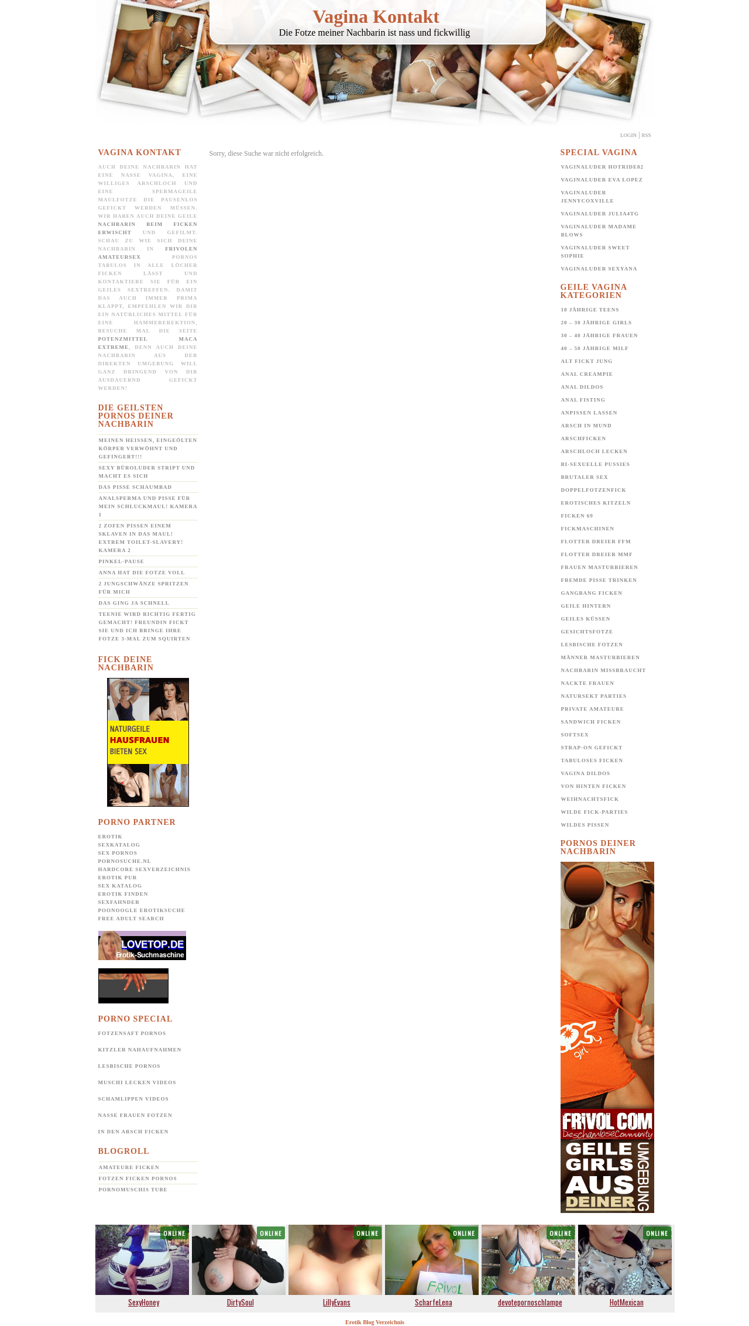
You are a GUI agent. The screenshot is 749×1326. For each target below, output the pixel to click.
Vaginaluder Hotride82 (602, 167)
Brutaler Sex (585, 477)
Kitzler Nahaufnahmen (140, 1050)
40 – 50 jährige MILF (595, 348)
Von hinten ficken (594, 786)
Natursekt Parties (594, 696)
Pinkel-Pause (122, 561)
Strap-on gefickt (592, 748)
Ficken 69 (577, 516)
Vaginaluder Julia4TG (600, 214)
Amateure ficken (129, 1167)
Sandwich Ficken (591, 722)
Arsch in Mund (586, 426)
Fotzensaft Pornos (132, 1033)
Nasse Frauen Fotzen (135, 1115)
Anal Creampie (587, 374)
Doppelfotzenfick (594, 490)
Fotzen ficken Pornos (138, 1178)
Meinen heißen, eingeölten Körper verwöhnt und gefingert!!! (148, 448)
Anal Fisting (583, 400)
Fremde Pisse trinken (599, 580)
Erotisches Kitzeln (596, 503)
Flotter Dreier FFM (596, 541)
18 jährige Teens (590, 310)
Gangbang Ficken (592, 593)
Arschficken (584, 438)
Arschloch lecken (594, 451)
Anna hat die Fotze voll (142, 572)
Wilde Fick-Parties (594, 812)
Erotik (110, 837)
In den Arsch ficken (133, 1132)
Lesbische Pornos (129, 1066)
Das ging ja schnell (134, 603)
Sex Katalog (120, 886)
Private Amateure (592, 709)
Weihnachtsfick (590, 799)
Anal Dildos (582, 387)
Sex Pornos (118, 853)
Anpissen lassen (589, 413)
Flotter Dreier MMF (597, 554)
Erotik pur (118, 877)
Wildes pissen (585, 825)
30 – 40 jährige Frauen (599, 335)
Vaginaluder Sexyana (599, 269)
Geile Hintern (586, 606)
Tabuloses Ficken (592, 760)
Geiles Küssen (586, 619)
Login (628, 135)
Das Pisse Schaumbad (136, 487)
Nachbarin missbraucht (604, 670)
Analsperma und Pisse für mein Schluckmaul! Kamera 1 (148, 506)
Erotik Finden (123, 894)
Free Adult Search (131, 918)
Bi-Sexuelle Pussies (595, 464)
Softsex (575, 735)
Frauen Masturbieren (599, 567)
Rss (646, 135)
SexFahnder (119, 902)
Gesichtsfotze (587, 632)
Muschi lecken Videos (137, 1082)
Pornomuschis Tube (133, 1190)
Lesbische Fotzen (592, 644)
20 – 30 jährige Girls (597, 322)
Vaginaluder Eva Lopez (602, 180)
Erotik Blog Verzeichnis (374, 1322)
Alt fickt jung (587, 361)
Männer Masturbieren (600, 657)
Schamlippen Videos (133, 1099)
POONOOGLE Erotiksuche (141, 910)
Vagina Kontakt (375, 16)
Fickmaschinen (588, 529)
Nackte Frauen (587, 683)
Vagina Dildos (586, 773)
